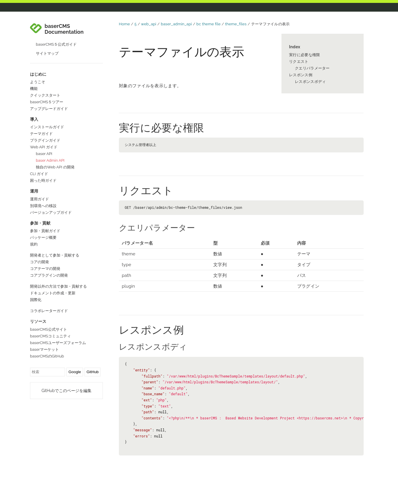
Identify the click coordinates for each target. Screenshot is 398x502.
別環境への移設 (43, 206)
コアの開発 (39, 262)
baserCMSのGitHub (47, 356)
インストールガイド (47, 127)
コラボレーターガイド (49, 311)
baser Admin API (50, 160)
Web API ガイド (43, 147)
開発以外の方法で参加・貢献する (58, 286)
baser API (44, 154)
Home (124, 24)
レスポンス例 (300, 75)
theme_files (236, 24)
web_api (148, 24)
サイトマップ (47, 53)
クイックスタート (45, 95)
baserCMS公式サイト (48, 329)
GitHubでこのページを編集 (66, 390)
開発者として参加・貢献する (54, 255)
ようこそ (37, 82)
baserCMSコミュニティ (50, 336)
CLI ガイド (39, 174)
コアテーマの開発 (45, 268)
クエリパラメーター (312, 68)
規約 (34, 244)
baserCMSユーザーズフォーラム (58, 343)
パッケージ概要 (43, 237)
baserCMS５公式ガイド (56, 44)
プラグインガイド (45, 140)
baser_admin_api (176, 24)
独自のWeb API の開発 (55, 167)
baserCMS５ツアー (46, 102)
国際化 (35, 300)
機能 (34, 88)
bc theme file (208, 24)
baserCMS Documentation (64, 29)
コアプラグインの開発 (49, 275)
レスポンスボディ (310, 81)
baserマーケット (44, 349)
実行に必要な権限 (304, 55)
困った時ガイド (43, 180)
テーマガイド (41, 133)
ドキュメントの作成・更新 (52, 293)
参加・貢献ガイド (45, 231)
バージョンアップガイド (51, 212)
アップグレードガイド (49, 108)
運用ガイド (39, 199)
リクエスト (299, 61)
